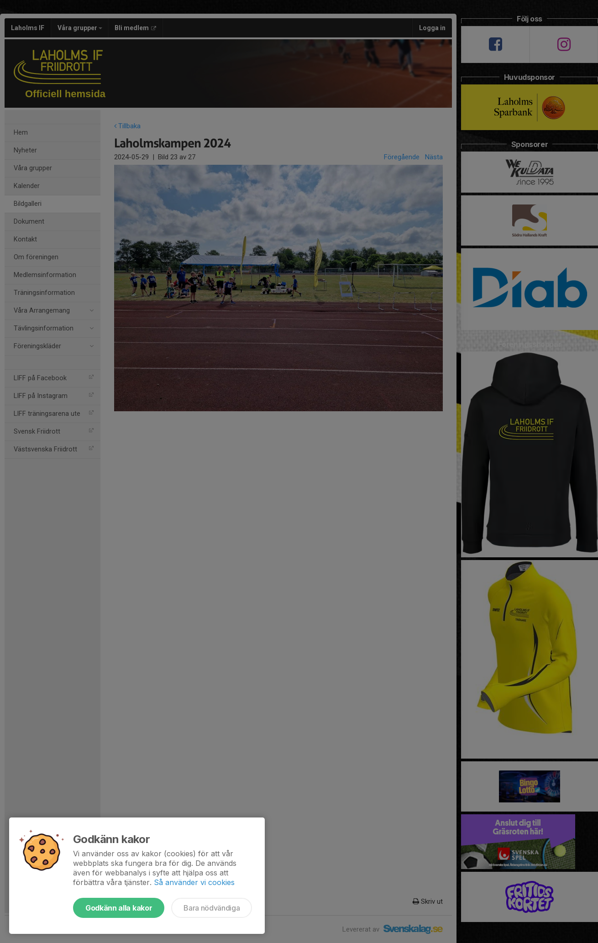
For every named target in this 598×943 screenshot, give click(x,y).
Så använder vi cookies (194, 882)
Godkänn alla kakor (118, 907)
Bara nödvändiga (212, 907)
